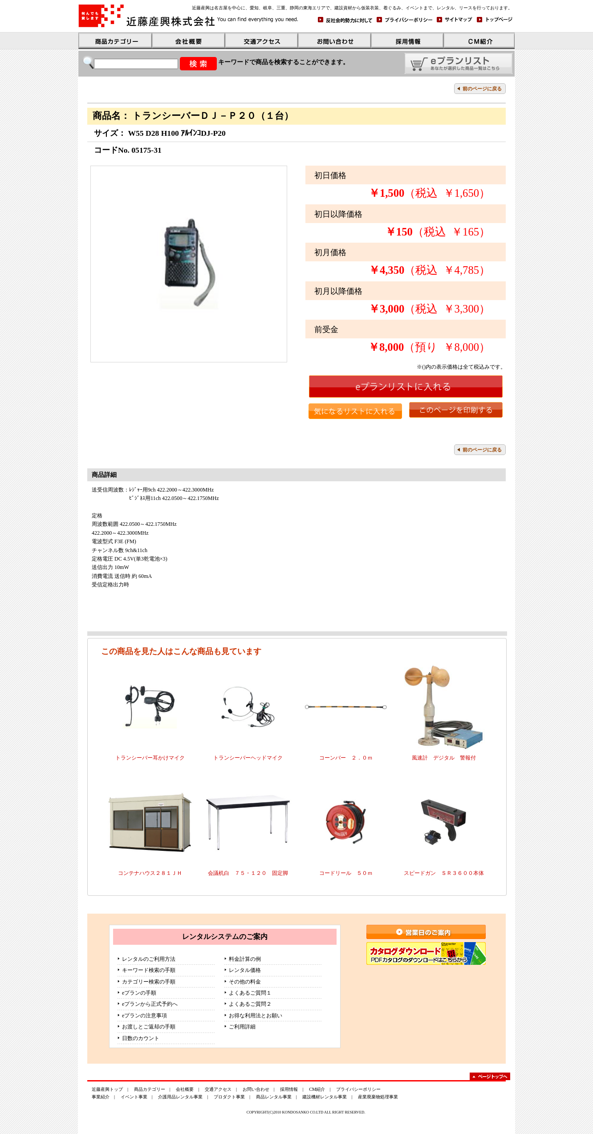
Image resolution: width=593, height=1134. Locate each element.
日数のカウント (140, 1038)
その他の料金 (245, 982)
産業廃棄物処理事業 (378, 1096)
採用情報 (289, 1089)
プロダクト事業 (229, 1096)
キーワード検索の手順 (148, 970)
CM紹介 (317, 1089)
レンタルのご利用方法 (148, 959)
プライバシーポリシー (358, 1089)
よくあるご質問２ (250, 1004)
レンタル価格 (245, 970)
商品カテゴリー (149, 1089)
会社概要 (185, 1089)
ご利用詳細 (242, 1027)
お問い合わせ (256, 1089)
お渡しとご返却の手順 (148, 1027)
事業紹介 (101, 1096)
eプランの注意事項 (144, 1015)
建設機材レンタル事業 (324, 1096)
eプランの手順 (139, 993)
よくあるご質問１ (250, 993)
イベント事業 (134, 1096)
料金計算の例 (245, 959)
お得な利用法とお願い (255, 1015)
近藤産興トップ (107, 1089)
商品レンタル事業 (274, 1096)
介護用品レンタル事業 (180, 1096)
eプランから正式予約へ (150, 1004)
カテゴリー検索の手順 (148, 982)
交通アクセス (218, 1089)
